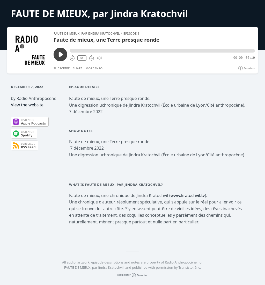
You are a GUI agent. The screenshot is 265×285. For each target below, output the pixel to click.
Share (78, 68)
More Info (94, 68)
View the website (27, 105)
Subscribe (62, 68)
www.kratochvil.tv (188, 195)
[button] (162, 51)
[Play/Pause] (30, 50)
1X (81, 58)
